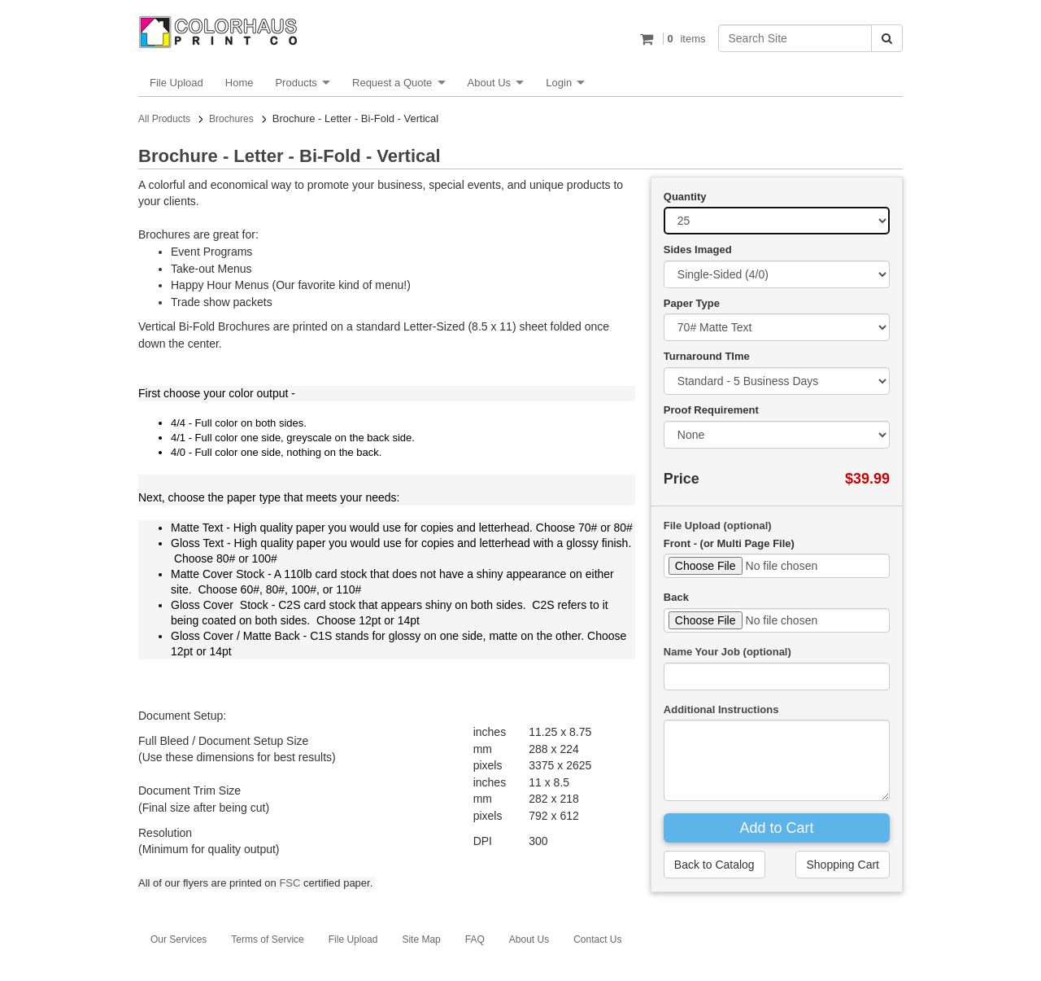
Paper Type (692, 303)
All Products (164, 119)
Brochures (231, 119)
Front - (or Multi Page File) (729, 543)
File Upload (176, 83)
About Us (489, 83)
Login (559, 83)
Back (676, 597)
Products (295, 83)
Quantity (685, 197)
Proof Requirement (711, 410)
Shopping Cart (842, 864)
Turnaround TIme (707, 356)
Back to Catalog (714, 864)
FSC (289, 883)
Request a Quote (392, 83)
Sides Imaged (698, 249)
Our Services (178, 939)
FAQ (475, 939)
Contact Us (597, 939)
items (684, 39)
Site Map (421, 939)
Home (239, 83)
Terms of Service (267, 939)
